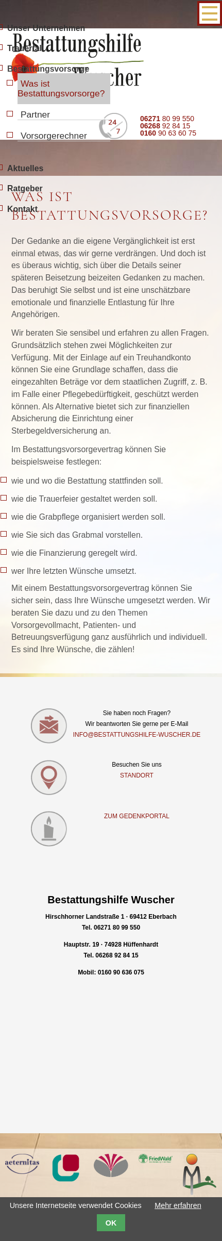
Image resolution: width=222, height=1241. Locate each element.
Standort (136, 775)
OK (111, 1223)
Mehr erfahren (178, 1205)
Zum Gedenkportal (136, 816)
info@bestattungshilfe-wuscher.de (137, 734)
